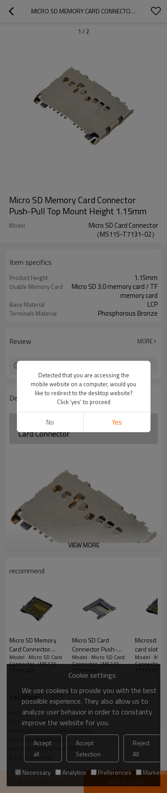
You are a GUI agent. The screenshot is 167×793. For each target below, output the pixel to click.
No (50, 422)
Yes (117, 422)
